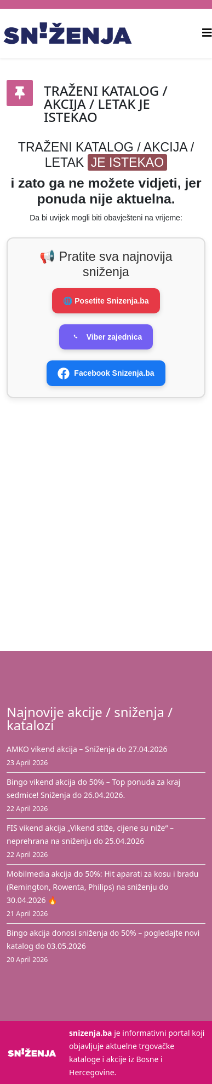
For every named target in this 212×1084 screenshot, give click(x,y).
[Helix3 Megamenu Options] (207, 32)
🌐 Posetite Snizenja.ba (105, 300)
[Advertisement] (102, 517)
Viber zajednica (106, 337)
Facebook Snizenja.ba (106, 374)
